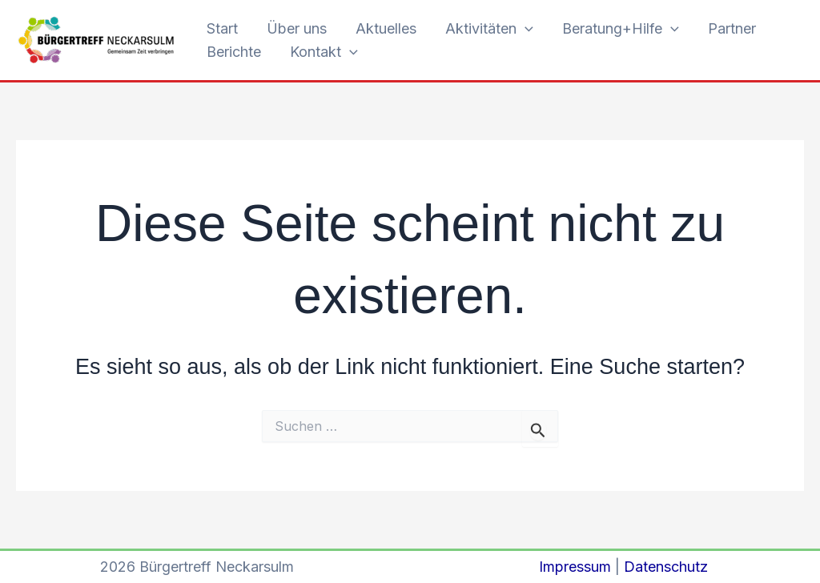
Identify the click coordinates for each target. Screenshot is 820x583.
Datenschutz (666, 566)
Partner (732, 28)
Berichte (234, 51)
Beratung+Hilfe (620, 29)
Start (222, 28)
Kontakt (324, 52)
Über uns (297, 28)
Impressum (575, 566)
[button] (525, 29)
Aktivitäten (489, 29)
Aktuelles (386, 28)
